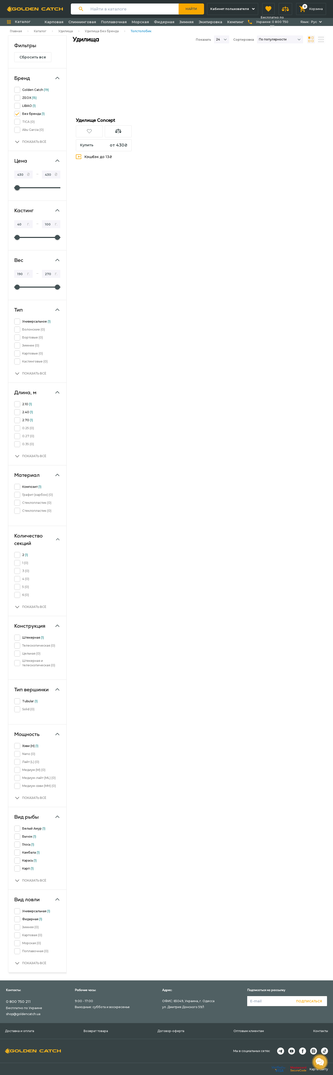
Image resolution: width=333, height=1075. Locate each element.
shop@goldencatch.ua (23, 1014)
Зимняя (186, 22)
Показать (203, 39)
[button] (268, 9)
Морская (140, 22)
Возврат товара (96, 1031)
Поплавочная (114, 22)
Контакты (320, 1031)
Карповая (54, 22)
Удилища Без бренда (102, 31)
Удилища (65, 31)
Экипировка (210, 22)
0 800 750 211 (18, 1001)
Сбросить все (32, 57)
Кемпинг (235, 22)
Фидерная (164, 22)
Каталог (40, 31)
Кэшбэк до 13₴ (94, 156)
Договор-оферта (170, 1031)
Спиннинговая (82, 22)
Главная (16, 31)
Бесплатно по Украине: (272, 21)
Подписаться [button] (309, 1001)
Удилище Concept (95, 120)
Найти (191, 9)
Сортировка (243, 39)
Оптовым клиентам (248, 1031)
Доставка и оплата (19, 1031)
